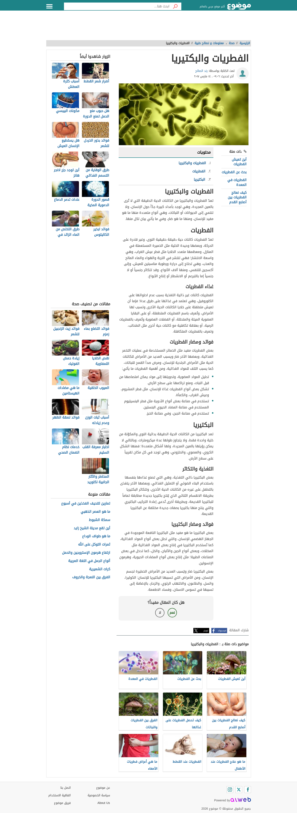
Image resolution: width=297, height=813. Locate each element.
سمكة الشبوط (99, 520)
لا (160, 612)
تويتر (205, 630)
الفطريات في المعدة (237, 182)
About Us (104, 803)
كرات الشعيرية (99, 569)
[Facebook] (247, 789)
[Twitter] (238, 789)
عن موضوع (103, 788)
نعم (172, 612)
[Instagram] (229, 789)
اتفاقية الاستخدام (59, 795)
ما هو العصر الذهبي (95, 512)
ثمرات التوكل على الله (94, 545)
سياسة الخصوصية (99, 795)
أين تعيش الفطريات (239, 161)
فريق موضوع (62, 803)
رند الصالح (201, 71)
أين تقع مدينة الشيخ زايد (92, 528)
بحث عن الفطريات (234, 172)
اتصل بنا (65, 788)
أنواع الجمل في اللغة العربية (89, 561)
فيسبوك (222, 630)
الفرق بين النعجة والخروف (91, 577)
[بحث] (175, 6)
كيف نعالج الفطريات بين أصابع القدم (237, 197)
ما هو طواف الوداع (96, 536)
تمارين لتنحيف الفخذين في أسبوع (85, 504)
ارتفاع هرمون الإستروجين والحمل (86, 553)
